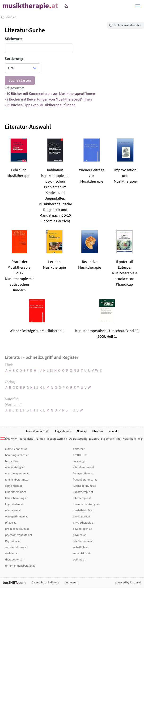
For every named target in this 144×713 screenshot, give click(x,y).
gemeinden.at (13, 486)
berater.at (79, 449)
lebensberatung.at (16, 498)
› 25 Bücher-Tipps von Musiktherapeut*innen (40, 105)
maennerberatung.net (86, 504)
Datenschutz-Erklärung (45, 583)
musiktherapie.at (83, 510)
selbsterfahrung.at (16, 547)
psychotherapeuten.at (18, 535)
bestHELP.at (80, 455)
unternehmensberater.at (20, 566)
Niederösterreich (57, 439)
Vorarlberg (129, 439)
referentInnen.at (83, 541)
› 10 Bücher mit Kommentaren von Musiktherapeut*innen (50, 93)
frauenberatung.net (85, 480)
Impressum (71, 583)
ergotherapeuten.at (17, 474)
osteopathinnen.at (16, 517)
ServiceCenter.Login (37, 431)
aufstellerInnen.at (16, 449)
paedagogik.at (81, 517)
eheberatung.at (14, 467)
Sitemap (82, 431)
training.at (79, 560)
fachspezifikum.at (83, 474)
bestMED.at (12, 461)
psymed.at (79, 535)
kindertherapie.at (15, 492)
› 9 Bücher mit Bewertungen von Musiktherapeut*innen (48, 99)
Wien (141, 439)
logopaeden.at (14, 504)
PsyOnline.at (13, 541)
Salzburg (94, 439)
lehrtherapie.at (82, 498)
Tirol (118, 439)
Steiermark (107, 439)
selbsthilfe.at (81, 547)
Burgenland (26, 439)
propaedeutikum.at (17, 529)
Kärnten (40, 439)
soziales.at (11, 553)
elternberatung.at (83, 467)
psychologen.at (82, 529)
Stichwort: (13, 38)
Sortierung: (14, 58)
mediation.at (13, 510)
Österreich (8, 439)
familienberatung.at (17, 480)
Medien (11, 17)
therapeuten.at (14, 560)
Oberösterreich (78, 439)
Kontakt (114, 431)
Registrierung (63, 431)
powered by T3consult (128, 583)
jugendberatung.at (84, 486)
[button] (138, 6)
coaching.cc (80, 461)
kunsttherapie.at (83, 492)
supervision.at (81, 553)
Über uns (97, 431)
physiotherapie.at (83, 523)
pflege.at (10, 523)
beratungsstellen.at (17, 455)
